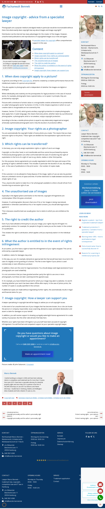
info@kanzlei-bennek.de (20, 68)
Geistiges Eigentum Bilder (28, 398)
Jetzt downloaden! (91, 201)
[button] (4, 505)
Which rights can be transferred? (46, 58)
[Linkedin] (4, 403)
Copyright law (9, 398)
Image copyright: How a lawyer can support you (51, 70)
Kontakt (91, 2)
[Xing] (19, 403)
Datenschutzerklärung (65, 442)
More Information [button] (93, 500)
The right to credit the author (45, 63)
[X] (14, 403)
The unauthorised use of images (46, 61)
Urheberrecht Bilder (45, 398)
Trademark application (61, 478)
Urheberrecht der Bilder (62, 398)
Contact (99, 2)
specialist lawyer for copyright (44, 40)
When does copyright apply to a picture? (49, 53)
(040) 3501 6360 (18, 66)
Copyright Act (27, 81)
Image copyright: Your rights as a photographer (51, 56)
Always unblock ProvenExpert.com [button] (93, 494)
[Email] (30, 403)
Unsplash (30, 364)
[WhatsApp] (25, 403)
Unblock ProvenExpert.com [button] (93, 486)
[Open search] (99, 6)
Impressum (61, 439)
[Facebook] (9, 403)
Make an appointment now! (37, 354)
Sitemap (60, 444)
